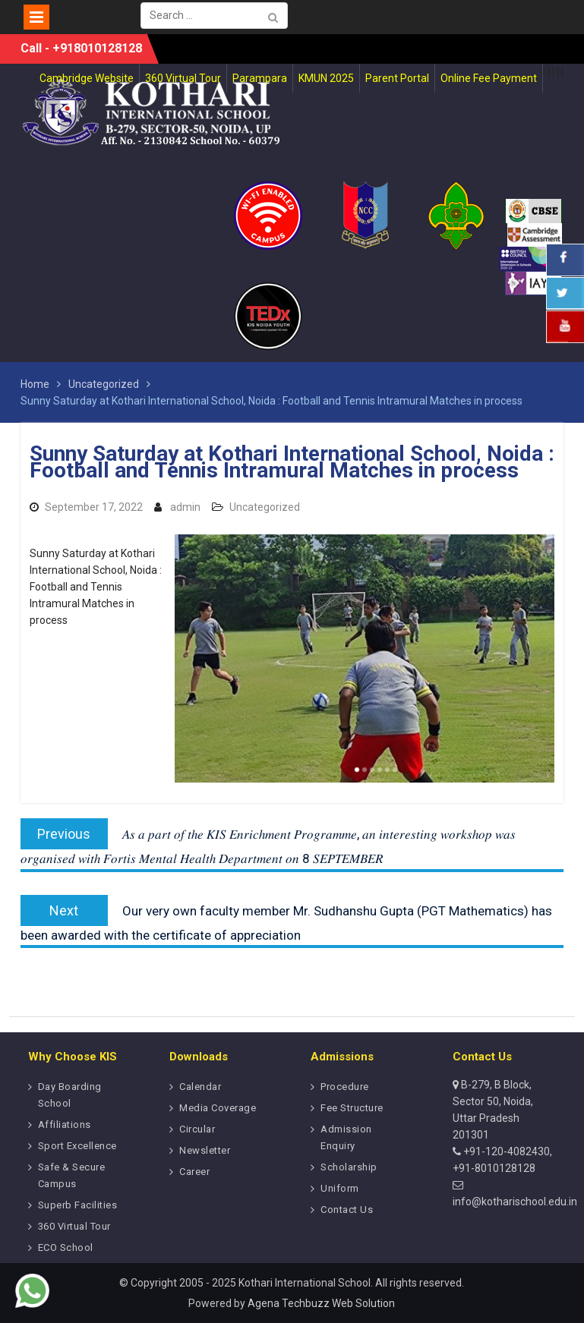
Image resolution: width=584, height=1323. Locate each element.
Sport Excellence (77, 1145)
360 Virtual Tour (74, 1226)
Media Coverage (217, 1108)
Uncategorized (264, 507)
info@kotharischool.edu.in (515, 1201)
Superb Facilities (78, 1205)
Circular (197, 1129)
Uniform (339, 1188)
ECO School (65, 1247)
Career (194, 1171)
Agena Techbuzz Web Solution (321, 1303)
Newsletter (204, 1150)
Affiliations (64, 1124)
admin (185, 507)
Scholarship (348, 1167)
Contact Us (346, 1209)
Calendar (200, 1086)
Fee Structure (352, 1108)
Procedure (344, 1086)
